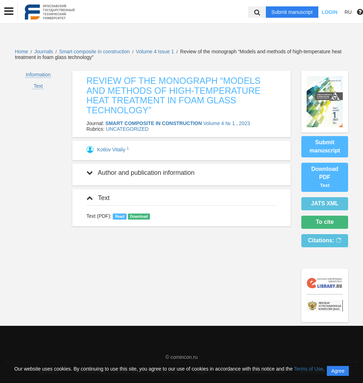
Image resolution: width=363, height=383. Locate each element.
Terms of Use (308, 369)
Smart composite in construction (95, 51)
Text (38, 86)
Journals (43, 51)
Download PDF (324, 177)
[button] (9, 11)
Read (119, 216)
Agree (337, 371)
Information (38, 74)
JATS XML (325, 203)
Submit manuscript (292, 12)
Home (21, 51)
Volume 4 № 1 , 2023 (226, 123)
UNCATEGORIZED (127, 129)
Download (139, 216)
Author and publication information (140, 172)
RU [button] (348, 12)
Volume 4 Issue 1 (155, 51)
